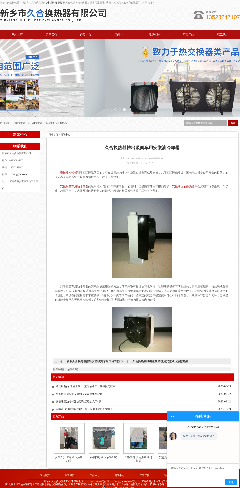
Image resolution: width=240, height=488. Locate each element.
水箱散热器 (20, 117)
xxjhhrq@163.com (18, 168)
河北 (114, 485)
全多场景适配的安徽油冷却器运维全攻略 (79, 387)
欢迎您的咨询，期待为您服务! (203, 426)
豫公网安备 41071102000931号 (120, 482)
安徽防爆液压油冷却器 (104, 451)
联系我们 (222, 34)
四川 (141, 485)
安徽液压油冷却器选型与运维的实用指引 (79, 395)
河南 (109, 485)
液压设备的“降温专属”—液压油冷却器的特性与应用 (85, 380)
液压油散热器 (35, 117)
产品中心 (85, 34)
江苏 (136, 485)
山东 (119, 485)
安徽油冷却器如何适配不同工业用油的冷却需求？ (84, 403)
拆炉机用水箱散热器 (54, 2)
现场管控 (154, 34)
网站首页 (17, 34)
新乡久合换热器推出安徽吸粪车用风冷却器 (93, 355)
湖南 (146, 485)
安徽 (130, 485)
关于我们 (51, 34)
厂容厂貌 (188, 34)
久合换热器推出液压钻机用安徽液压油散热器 (160, 355)
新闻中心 (120, 34)
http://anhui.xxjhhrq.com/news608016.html (144, 152)
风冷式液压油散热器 (56, 117)
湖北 (125, 485)
